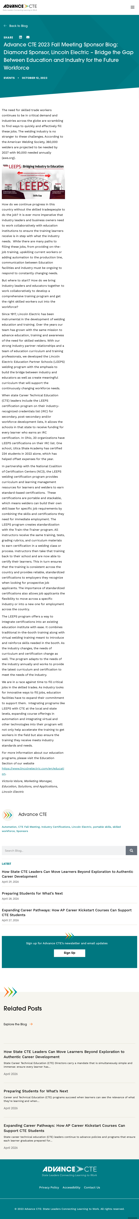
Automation (9, 826)
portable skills (102, 826)
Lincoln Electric (82, 826)
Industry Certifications (55, 826)
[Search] (131, 850)
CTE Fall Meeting (29, 826)
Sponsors (22, 831)
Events (9, 78)
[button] (132, 7)
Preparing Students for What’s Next (32, 893)
